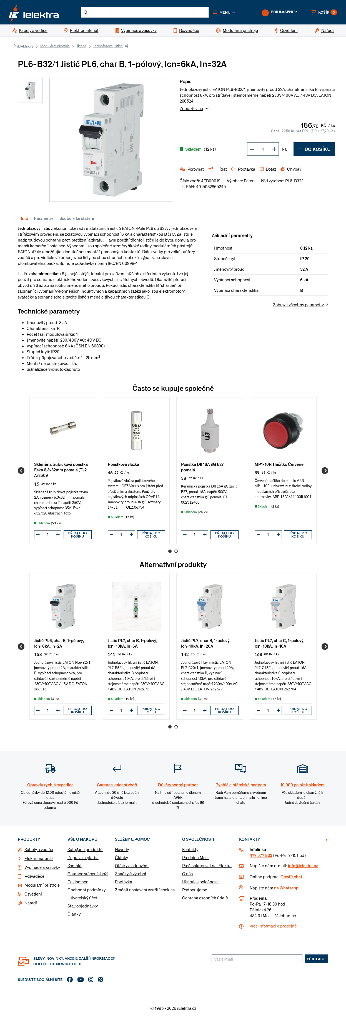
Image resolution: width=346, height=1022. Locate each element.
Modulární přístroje (55, 46)
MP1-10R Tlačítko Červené (279, 464)
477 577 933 (261, 855)
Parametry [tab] (43, 218)
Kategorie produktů (85, 849)
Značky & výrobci (130, 873)
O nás (187, 873)
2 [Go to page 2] (176, 551)
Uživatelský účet (82, 898)
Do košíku (314, 149)
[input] (47, 534)
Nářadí (30, 903)
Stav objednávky (82, 906)
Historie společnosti (200, 881)
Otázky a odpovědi (132, 865)
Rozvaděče (34, 876)
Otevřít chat (291, 876)
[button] (224, 12)
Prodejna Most (195, 857)
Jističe (81, 46)
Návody (122, 849)
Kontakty (190, 849)
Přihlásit (316, 959)
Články (74, 914)
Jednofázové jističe (108, 46)
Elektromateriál (38, 858)
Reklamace (77, 881)
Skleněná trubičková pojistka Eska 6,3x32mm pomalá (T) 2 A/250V (61, 470)
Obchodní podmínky (86, 889)
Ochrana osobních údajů (205, 898)
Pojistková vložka (123, 464)
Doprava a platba (83, 857)
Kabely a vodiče (38, 849)
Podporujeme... (196, 889)
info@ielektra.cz (303, 865)
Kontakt (74, 865)
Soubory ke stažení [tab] (76, 218)
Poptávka (123, 881)
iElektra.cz (25, 46)
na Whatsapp (286, 888)
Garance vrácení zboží (87, 873)
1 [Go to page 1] (170, 551)
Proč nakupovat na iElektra (207, 865)
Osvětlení (33, 894)
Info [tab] (24, 218)
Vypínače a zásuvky (42, 867)
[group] (63, 470)
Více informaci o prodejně (273, 926)
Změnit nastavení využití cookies (145, 889)
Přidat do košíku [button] (77, 534)
